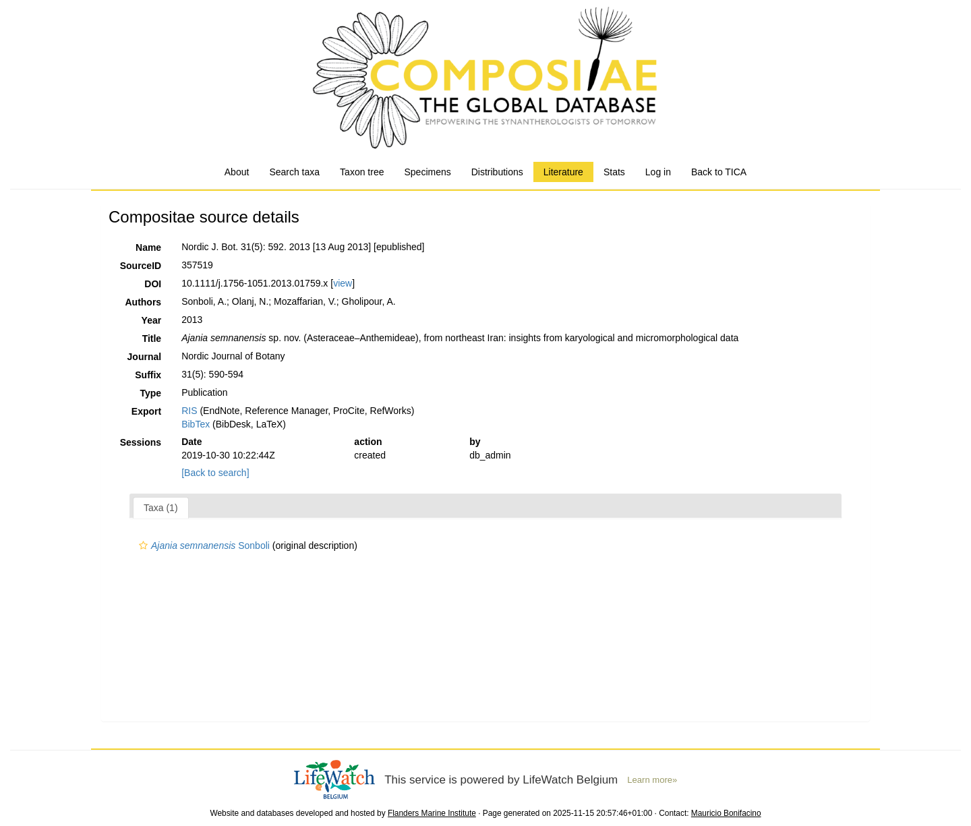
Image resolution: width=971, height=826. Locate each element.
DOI (152, 283)
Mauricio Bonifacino (726, 813)
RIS (189, 410)
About (237, 172)
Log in (658, 172)
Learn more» (652, 780)
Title (152, 338)
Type (151, 393)
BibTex (195, 424)
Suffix (148, 375)
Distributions (497, 172)
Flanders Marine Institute (432, 813)
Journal (144, 356)
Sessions (140, 442)
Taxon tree (362, 172)
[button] (143, 545)
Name (148, 247)
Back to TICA (718, 172)
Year (152, 320)
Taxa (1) (161, 507)
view (342, 283)
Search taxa (294, 172)
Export (146, 411)
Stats (614, 172)
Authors (143, 302)
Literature (563, 172)
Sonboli (203, 545)
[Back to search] (215, 472)
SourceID (140, 265)
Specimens (427, 172)
